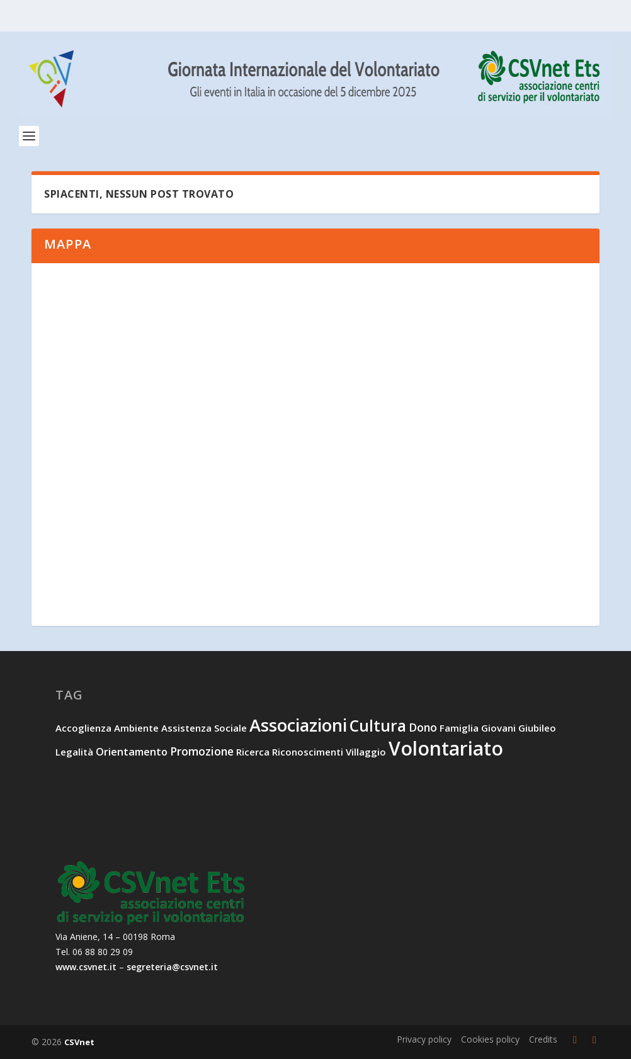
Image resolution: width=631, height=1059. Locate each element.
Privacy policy (424, 1039)
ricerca (253, 751)
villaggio (366, 751)
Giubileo (537, 728)
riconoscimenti (307, 751)
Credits (543, 1039)
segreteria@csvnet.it (172, 967)
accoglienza (83, 728)
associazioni (298, 725)
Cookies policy (490, 1039)
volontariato (446, 748)
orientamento (132, 752)
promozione (202, 751)
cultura (378, 725)
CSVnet (79, 1042)
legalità (74, 751)
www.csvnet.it (86, 967)
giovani (498, 728)
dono (423, 727)
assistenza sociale (204, 728)
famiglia (459, 728)
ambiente (136, 728)
